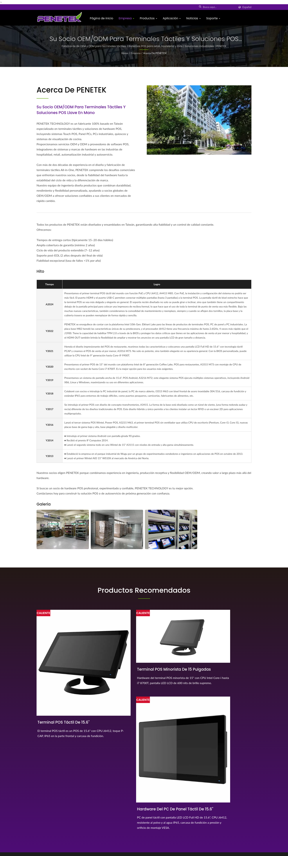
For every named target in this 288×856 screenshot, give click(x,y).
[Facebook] (38, 820)
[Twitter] (42, 821)
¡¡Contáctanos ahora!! (227, 757)
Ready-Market (243, 851)
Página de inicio (101, 18)
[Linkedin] (47, 820)
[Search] (219, 7)
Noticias (193, 18)
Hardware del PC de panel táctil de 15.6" (215, 696)
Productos (148, 18)
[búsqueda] (200, 6)
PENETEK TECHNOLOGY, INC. (75, 851)
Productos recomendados (144, 590)
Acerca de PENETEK (155, 53)
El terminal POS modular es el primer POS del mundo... (168, 797)
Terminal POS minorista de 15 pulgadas (139, 658)
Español (246, 7)
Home (124, 53)
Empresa (126, 18)
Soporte (213, 18)
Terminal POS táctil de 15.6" (64, 693)
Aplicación (172, 18)
